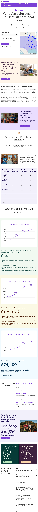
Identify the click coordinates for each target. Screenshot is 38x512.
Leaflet (30, 53)
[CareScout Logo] (6, 1)
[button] (35, 33)
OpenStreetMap (34, 53)
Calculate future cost (6, 46)
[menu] (2, 1)
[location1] (9, 35)
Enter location (5, 32)
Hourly (5, 40)
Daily (14, 40)
